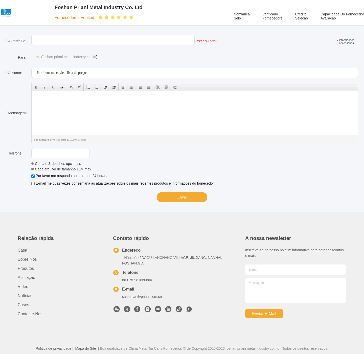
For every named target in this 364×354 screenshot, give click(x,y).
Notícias (25, 296)
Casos (23, 305)
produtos (26, 268)
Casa (22, 250)
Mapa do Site (85, 348)
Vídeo (23, 286)
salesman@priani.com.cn (142, 297)
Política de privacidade (53, 348)
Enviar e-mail (264, 314)
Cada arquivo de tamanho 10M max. (61, 169)
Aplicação (26, 277)
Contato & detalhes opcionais (56, 164)
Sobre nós (27, 259)
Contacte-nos (30, 314)
